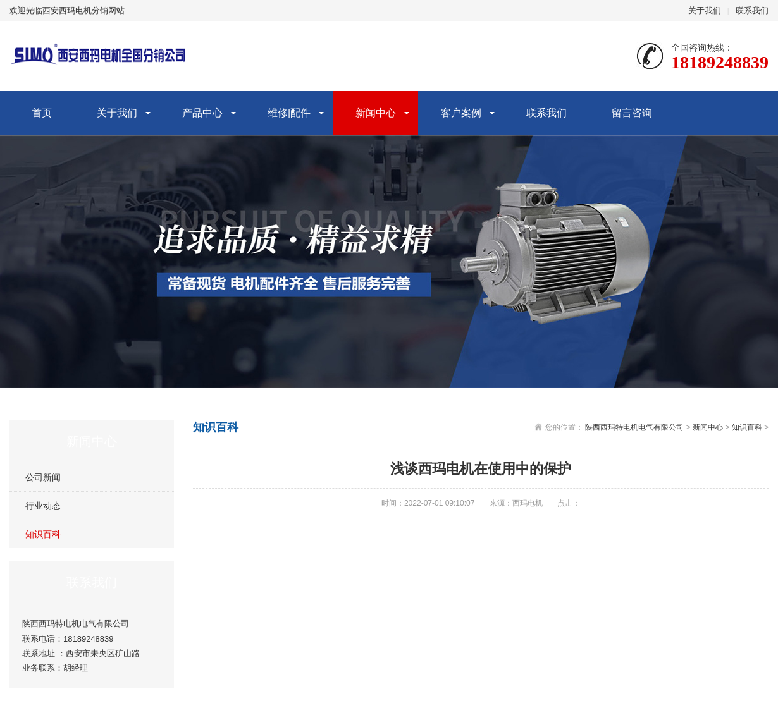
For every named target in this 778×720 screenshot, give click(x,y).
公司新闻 (43, 477)
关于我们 (704, 10)
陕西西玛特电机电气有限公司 (634, 427)
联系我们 (752, 10)
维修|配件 (289, 112)
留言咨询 (632, 112)
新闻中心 (375, 112)
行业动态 (43, 506)
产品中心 (202, 112)
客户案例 (461, 112)
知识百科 (43, 534)
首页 (42, 112)
